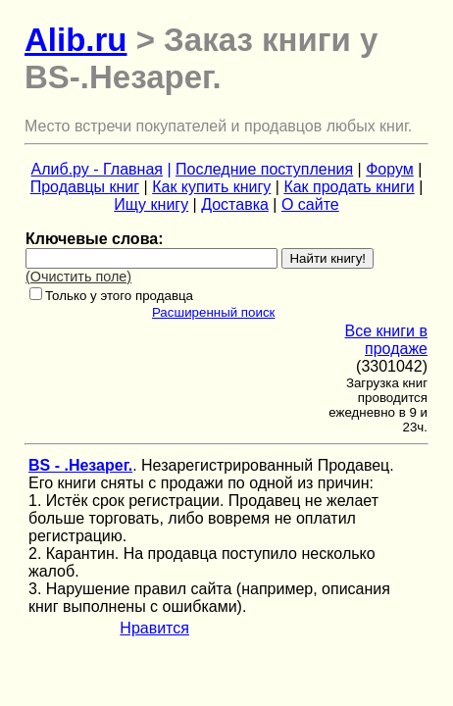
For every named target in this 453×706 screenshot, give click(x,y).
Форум (390, 169)
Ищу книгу (151, 204)
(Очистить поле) (78, 276)
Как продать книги (348, 186)
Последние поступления (264, 169)
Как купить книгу (211, 186)
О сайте (310, 204)
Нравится (154, 628)
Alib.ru (76, 40)
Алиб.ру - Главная (97, 169)
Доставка (235, 204)
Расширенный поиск (214, 312)
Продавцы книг (84, 186)
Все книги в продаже (386, 340)
